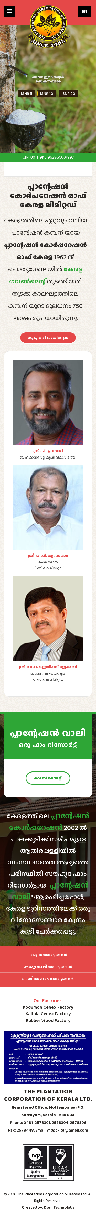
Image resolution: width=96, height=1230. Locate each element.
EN (84, 11)
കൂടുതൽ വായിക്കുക (48, 337)
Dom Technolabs (59, 1207)
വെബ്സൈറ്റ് (48, 778)
